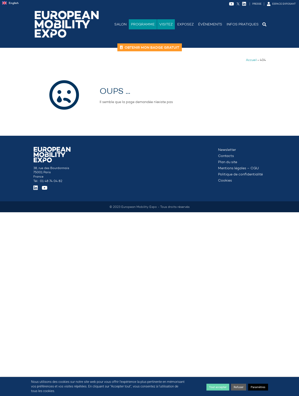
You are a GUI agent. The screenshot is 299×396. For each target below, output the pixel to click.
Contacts (226, 156)
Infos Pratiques (243, 24)
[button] (264, 24)
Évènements (210, 24)
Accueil (251, 60)
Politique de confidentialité (240, 174)
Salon (120, 24)
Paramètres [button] (258, 387)
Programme (143, 24)
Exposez (185, 24)
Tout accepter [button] (218, 387)
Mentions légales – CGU (238, 168)
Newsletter (227, 150)
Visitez (166, 24)
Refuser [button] (238, 387)
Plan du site (227, 162)
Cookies (225, 180)
